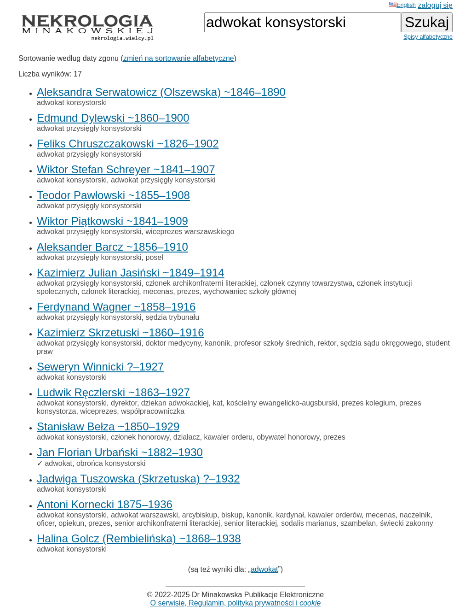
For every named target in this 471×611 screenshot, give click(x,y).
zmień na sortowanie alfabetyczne (178, 58)
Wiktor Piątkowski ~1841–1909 (112, 221)
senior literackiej (250, 523)
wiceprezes (98, 411)
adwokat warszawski (144, 515)
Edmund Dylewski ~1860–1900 (113, 118)
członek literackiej (110, 291)
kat (217, 403)
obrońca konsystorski (110, 463)
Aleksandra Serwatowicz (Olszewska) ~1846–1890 (161, 92)
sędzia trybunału (173, 317)
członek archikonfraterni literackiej (201, 283)
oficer (45, 523)
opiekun (71, 523)
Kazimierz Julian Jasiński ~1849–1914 (130, 272)
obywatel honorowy (288, 437)
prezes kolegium (369, 403)
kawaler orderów (335, 515)
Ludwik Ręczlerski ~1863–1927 (113, 392)
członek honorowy (140, 437)
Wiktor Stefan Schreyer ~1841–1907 (126, 169)
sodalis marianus (308, 523)
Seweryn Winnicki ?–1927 (100, 366)
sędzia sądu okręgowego (381, 343)
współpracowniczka (152, 411)
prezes (188, 291)
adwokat (58, 463)
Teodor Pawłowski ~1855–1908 (113, 195)
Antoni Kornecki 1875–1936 (104, 504)
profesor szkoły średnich (274, 343)
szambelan (358, 523)
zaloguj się (435, 5)
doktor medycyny (173, 343)
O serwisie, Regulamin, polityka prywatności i (235, 603)
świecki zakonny (406, 523)
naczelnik (415, 515)
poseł (154, 257)
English (402, 4)
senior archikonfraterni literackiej (167, 523)
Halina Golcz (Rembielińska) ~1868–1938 (139, 538)
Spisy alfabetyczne (428, 36)
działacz (186, 437)
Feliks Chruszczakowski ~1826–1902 (128, 143)
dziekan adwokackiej (175, 403)
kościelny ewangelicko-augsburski (282, 403)
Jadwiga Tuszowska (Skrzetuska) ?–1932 (138, 478)
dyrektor (124, 403)
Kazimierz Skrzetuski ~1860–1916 (120, 332)
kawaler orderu (228, 437)
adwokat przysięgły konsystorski (89, 128)
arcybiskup (199, 515)
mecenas (158, 291)
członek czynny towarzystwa (306, 283)
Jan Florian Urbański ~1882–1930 (120, 452)
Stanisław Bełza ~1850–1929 (108, 426)
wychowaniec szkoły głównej (250, 291)
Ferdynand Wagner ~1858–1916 (116, 306)
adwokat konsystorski (72, 102)
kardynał (290, 515)
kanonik (217, 343)
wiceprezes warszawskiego (190, 231)
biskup (231, 515)
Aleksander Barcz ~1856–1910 (112, 247)
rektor (327, 343)
